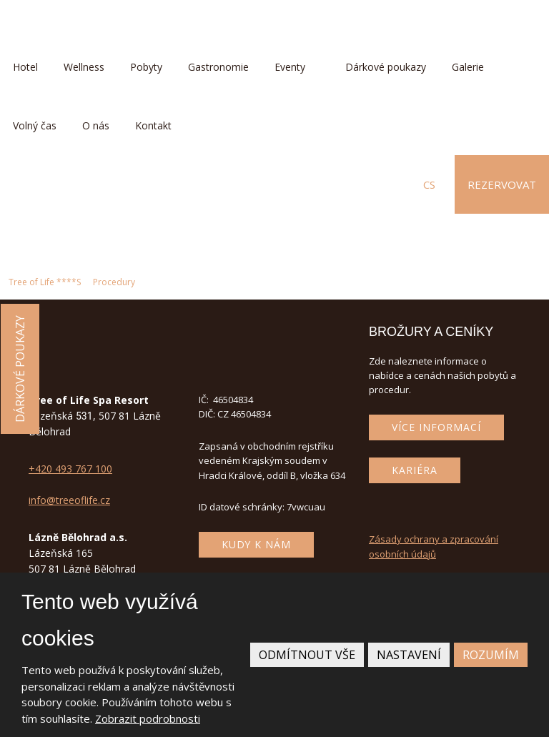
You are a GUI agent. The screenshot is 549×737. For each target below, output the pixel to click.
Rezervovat (502, 184)
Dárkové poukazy (385, 67)
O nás (95, 125)
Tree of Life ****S (45, 282)
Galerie (468, 67)
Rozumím (491, 655)
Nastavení (409, 655)
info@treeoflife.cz (69, 500)
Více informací (436, 427)
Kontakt (153, 125)
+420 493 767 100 (70, 468)
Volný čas (34, 125)
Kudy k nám (256, 544)
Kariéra (414, 470)
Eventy (289, 67)
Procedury (114, 282)
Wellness (84, 67)
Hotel (25, 67)
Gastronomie (218, 67)
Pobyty (146, 67)
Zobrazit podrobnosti (147, 718)
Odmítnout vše (307, 655)
